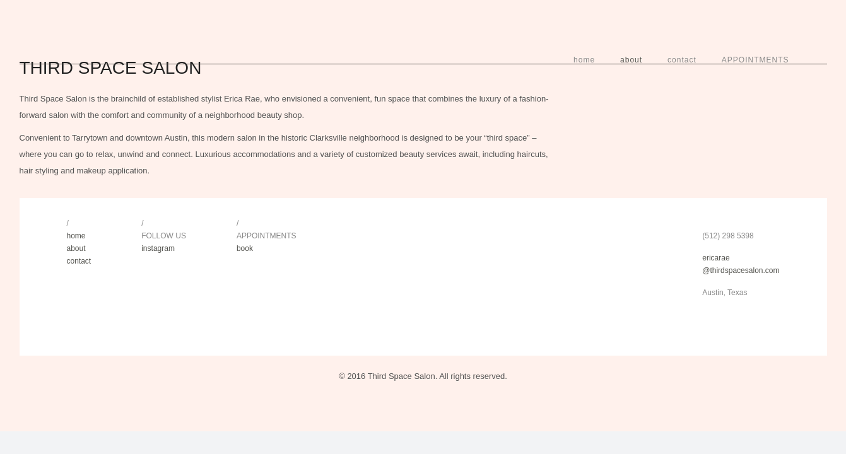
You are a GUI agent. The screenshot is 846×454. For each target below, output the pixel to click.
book (245, 248)
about (631, 59)
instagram (158, 248)
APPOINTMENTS (755, 59)
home (584, 59)
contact (681, 59)
